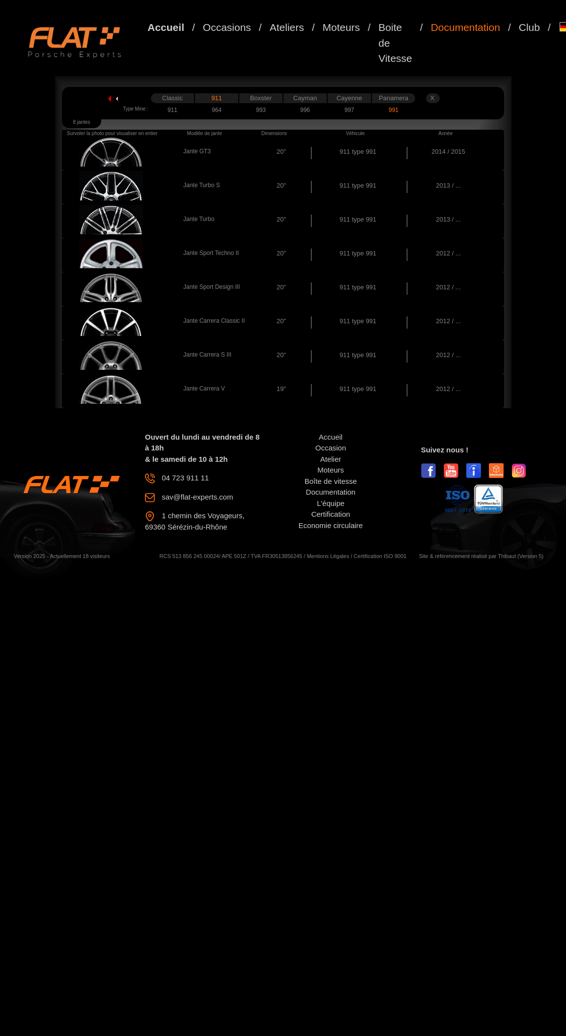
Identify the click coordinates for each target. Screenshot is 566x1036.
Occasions (227, 27)
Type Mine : (135, 109)
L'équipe (330, 503)
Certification (330, 514)
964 (217, 110)
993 (261, 110)
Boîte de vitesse (331, 481)
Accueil (165, 27)
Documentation (465, 27)
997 (349, 110)
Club (529, 27)
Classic (172, 98)
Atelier (330, 459)
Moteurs (341, 27)
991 (393, 110)
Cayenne (349, 98)
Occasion (330, 448)
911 (216, 98)
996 (305, 110)
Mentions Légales (328, 556)
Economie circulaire (331, 525)
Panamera (393, 98)
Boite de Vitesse (395, 43)
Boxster (261, 98)
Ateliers (287, 27)
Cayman (305, 98)
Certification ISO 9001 (380, 556)
